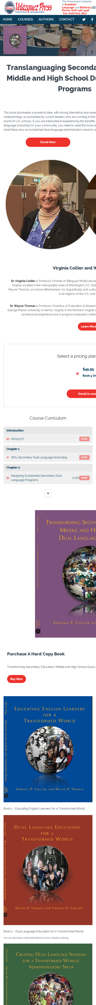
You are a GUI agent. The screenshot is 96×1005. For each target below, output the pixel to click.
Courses (25, 19)
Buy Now (16, 679)
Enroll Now (48, 142)
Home (7, 19)
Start (84, 439)
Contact (66, 19)
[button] (94, 7)
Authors (46, 19)
